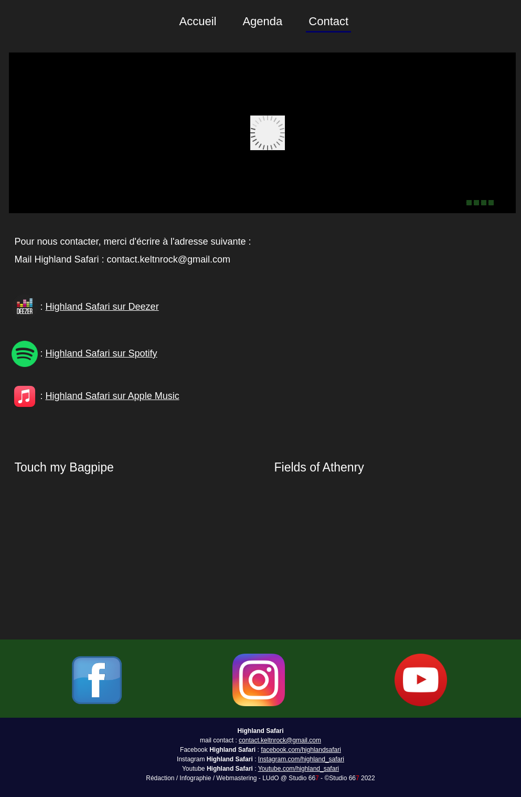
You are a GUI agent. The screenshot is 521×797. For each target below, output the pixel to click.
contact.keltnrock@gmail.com (280, 740)
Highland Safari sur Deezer (102, 306)
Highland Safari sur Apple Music (112, 396)
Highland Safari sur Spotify (101, 353)
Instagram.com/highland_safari (301, 759)
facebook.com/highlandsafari (301, 749)
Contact (328, 21)
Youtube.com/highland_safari (298, 768)
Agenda (262, 21)
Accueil (198, 21)
